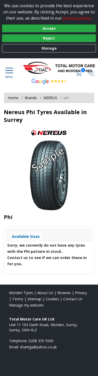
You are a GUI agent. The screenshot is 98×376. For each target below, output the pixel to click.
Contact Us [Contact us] (72, 298)
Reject (49, 38)
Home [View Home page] (13, 97)
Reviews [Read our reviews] (64, 292)
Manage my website (26, 305)
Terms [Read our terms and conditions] (17, 298)
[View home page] (61, 68)
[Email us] (38, 346)
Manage (49, 48)
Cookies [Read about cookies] (52, 298)
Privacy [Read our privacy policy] (81, 292)
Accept (49, 28)
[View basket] (79, 72)
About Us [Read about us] (45, 292)
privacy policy (77, 18)
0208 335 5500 (41, 340)
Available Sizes (26, 236)
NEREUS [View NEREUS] (50, 97)
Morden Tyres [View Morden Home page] (21, 292)
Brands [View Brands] (31, 97)
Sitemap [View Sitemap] (34, 298)
